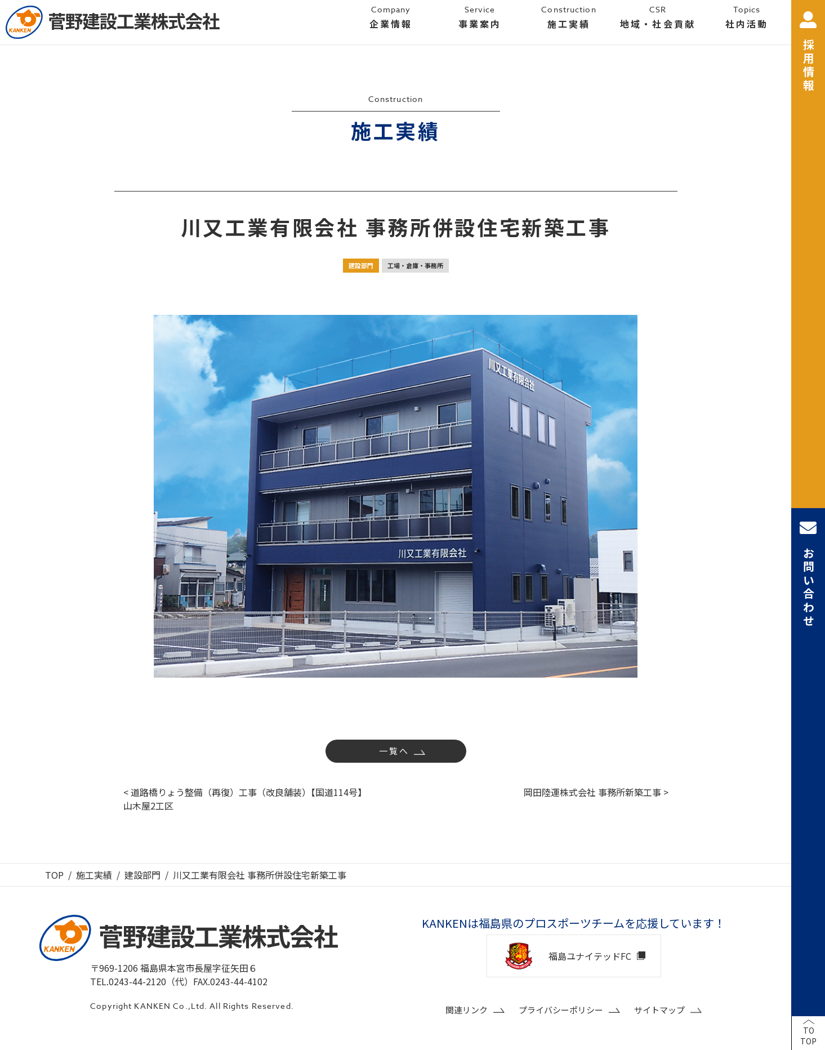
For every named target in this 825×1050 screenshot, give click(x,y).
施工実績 (94, 875)
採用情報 (808, 52)
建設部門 (361, 265)
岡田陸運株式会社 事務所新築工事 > (596, 792)
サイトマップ (659, 1010)
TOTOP (808, 1036)
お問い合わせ (808, 573)
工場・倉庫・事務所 (415, 265)
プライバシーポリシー (561, 1010)
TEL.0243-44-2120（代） (141, 981)
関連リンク (466, 1010)
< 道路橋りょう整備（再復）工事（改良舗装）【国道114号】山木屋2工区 (245, 798)
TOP (54, 875)
